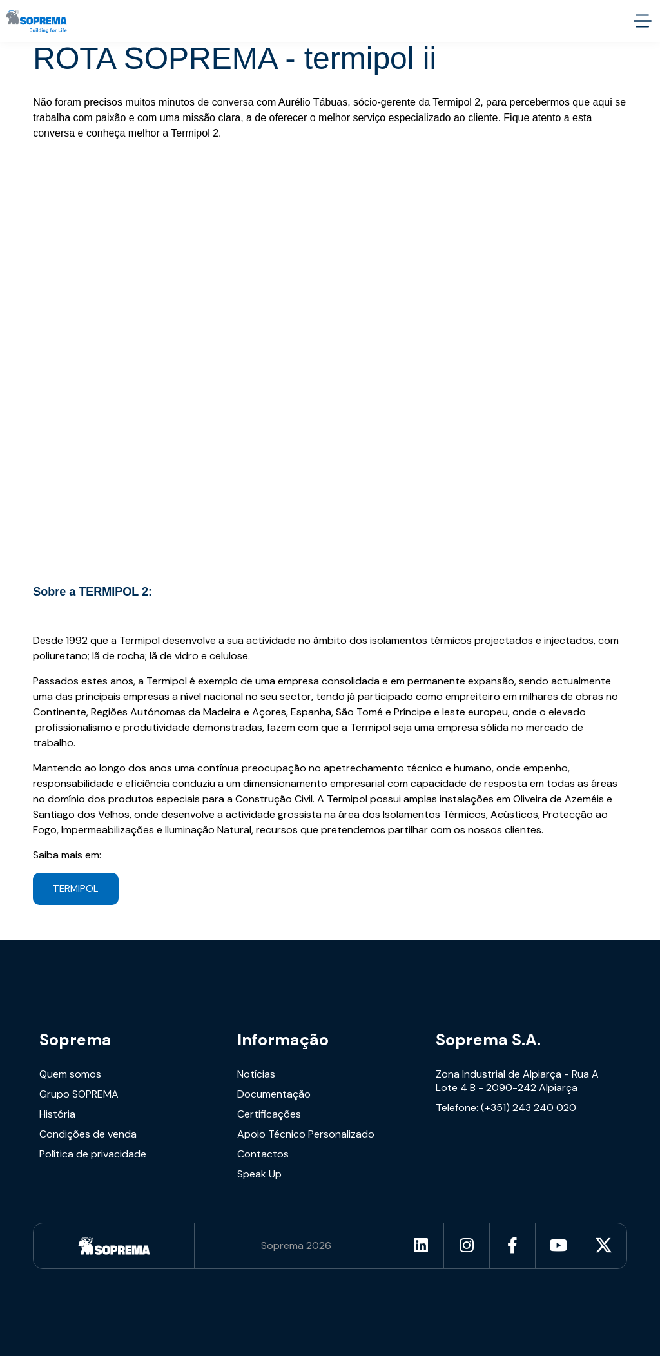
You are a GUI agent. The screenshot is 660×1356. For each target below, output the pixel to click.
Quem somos (70, 1074)
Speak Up (259, 1174)
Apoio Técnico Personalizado (305, 1134)
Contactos (263, 1154)
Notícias (256, 1074)
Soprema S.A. (488, 1040)
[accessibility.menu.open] (642, 21)
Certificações (269, 1114)
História (57, 1114)
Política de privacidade (92, 1154)
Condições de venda (88, 1134)
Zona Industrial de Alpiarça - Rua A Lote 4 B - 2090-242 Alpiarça (517, 1080)
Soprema (75, 1040)
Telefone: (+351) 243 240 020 (506, 1107)
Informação (283, 1040)
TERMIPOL (76, 888)
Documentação (274, 1094)
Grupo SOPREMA (79, 1094)
